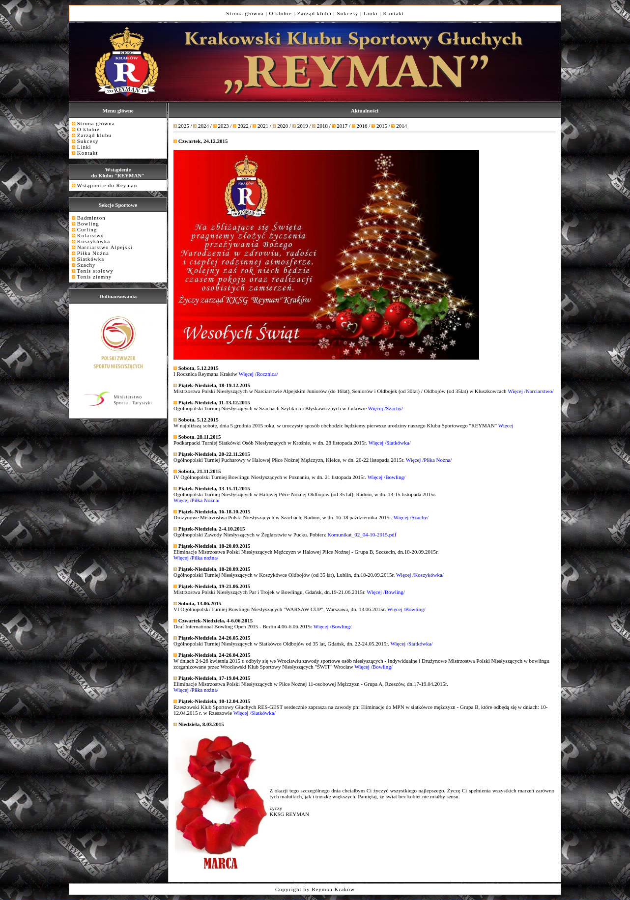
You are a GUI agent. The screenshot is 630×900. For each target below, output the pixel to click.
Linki (371, 13)
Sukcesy (348, 13)
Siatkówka (90, 259)
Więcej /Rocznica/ (258, 374)
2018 (322, 126)
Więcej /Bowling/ (386, 477)
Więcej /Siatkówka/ (390, 443)
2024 (203, 126)
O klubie (280, 13)
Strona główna (245, 13)
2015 (381, 126)
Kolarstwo (90, 235)
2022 (243, 126)
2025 (183, 126)
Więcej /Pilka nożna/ (195, 558)
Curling (87, 229)
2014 (401, 126)
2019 (302, 126)
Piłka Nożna (93, 253)
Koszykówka (93, 241)
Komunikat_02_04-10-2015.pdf (361, 534)
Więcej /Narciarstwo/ (530, 391)
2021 (263, 126)
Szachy (86, 265)
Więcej (506, 425)
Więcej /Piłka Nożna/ (429, 460)
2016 (362, 126)
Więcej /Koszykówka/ (420, 575)
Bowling (88, 223)
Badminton (91, 218)
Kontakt (393, 13)
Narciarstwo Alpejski (105, 247)
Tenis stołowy (95, 271)
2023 (223, 126)
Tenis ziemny (94, 277)
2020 (282, 126)
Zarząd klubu (314, 13)
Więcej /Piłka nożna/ (195, 690)
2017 (342, 126)
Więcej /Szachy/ (385, 408)
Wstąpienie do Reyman (107, 185)
